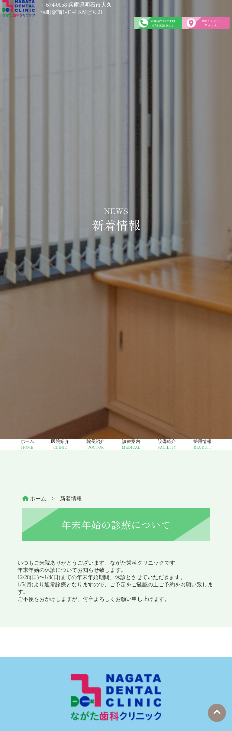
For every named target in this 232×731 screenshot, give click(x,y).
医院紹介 (60, 444)
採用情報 (202, 444)
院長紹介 (95, 444)
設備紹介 (166, 444)
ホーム (27, 444)
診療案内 (131, 444)
